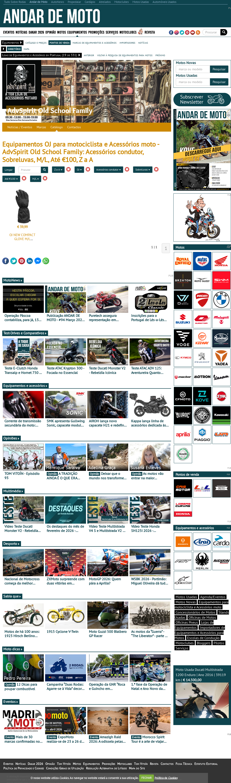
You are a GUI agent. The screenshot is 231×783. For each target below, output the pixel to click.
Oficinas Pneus (187, 622)
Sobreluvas (142, 169)
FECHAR (146, 778)
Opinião (50, 32)
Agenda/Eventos (212, 597)
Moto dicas (13, 649)
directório (14, 49)
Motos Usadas (186, 597)
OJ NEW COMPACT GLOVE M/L (22, 237)
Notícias (21, 32)
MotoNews (13, 280)
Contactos (74, 127)
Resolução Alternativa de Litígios (106, 768)
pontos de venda (59, 43)
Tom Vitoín (64, 764)
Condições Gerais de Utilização (65, 768)
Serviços (112, 32)
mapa (26, 49)
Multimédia (13, 491)
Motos (61, 32)
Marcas (41, 127)
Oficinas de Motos (202, 617)
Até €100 (11, 178)
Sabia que (12, 596)
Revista (150, 32)
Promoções (96, 32)
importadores (127, 43)
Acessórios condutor (108, 169)
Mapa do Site (137, 768)
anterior (89, 55)
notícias (143, 43)
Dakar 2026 (36, 32)
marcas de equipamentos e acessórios (94, 43)
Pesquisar (219, 69)
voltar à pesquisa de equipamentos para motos (124, 55)
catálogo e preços (35, 43)
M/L (35, 178)
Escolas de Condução (203, 638)
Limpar (9, 169)
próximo (160, 55)
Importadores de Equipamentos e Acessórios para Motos (199, 632)
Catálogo (56, 127)
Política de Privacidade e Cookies (23, 768)
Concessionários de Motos (195, 612)
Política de (166, 778)
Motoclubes (128, 32)
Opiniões (11, 438)
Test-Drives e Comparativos (25, 333)
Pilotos (219, 643)
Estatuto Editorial (206, 764)
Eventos (8, 32)
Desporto (11, 543)
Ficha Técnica (184, 764)
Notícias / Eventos (19, 127)
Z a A (58, 169)
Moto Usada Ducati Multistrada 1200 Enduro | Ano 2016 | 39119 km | (202, 692)
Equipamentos (77, 32)
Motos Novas (186, 602)
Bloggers (203, 643)
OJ (79, 169)
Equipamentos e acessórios (25, 385)
